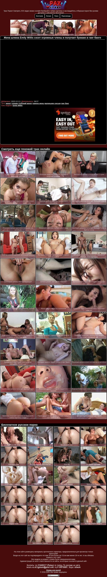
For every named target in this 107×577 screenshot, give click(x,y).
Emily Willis (17, 105)
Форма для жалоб (53, 570)
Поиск (56, 16)
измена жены (38, 103)
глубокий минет (25, 103)
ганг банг (65, 103)
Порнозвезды (66, 16)
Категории (39, 16)
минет (8, 103)
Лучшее (48, 16)
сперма (15, 103)
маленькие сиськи (53, 103)
